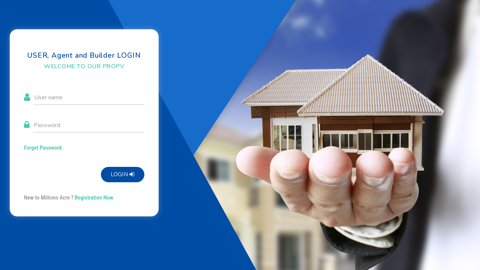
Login (123, 174)
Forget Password (43, 147)
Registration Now (94, 197)
